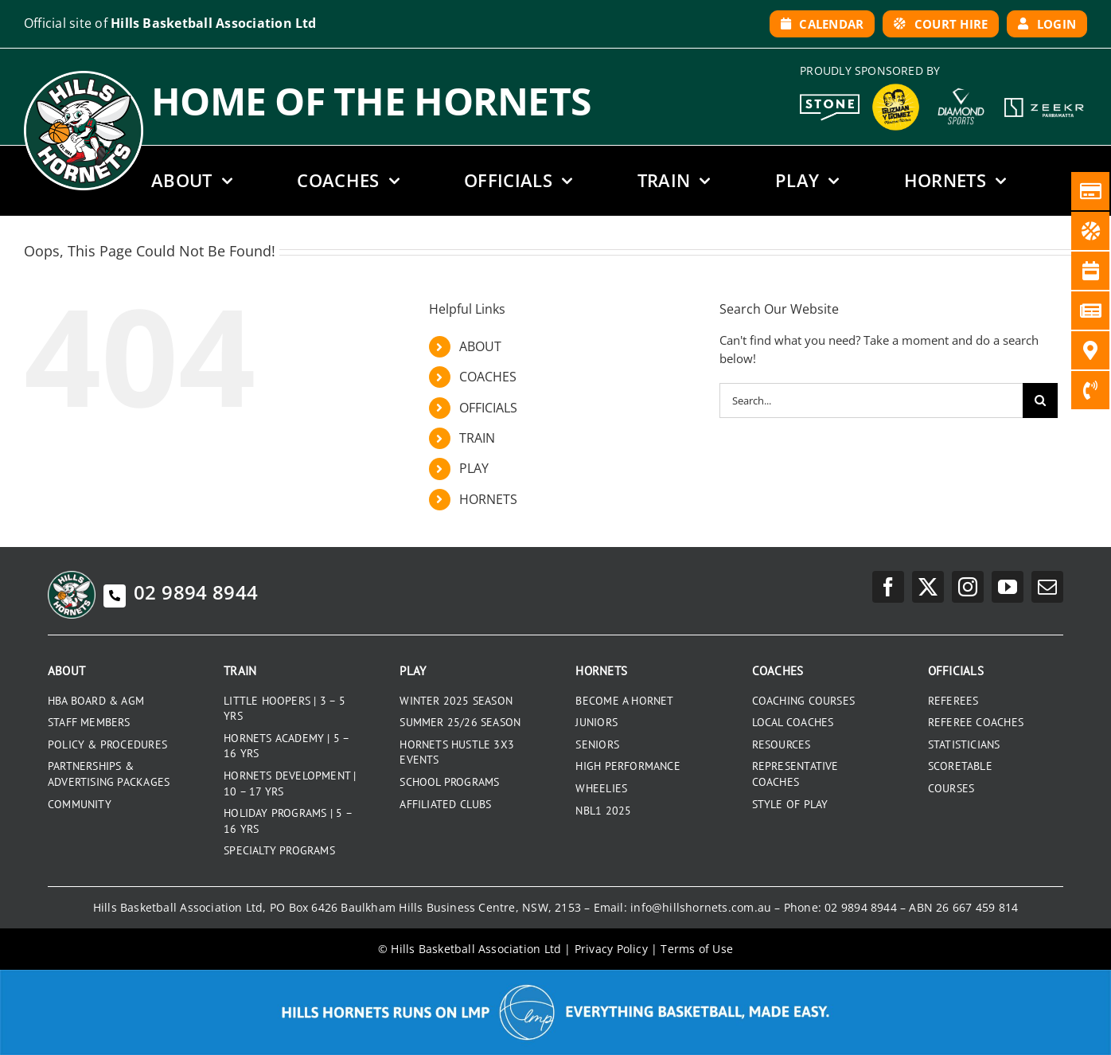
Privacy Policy (611, 948)
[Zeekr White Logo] (1044, 99)
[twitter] (928, 587)
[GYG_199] (896, 88)
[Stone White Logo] (830, 99)
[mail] (1047, 587)
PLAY (474, 468)
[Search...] (871, 400)
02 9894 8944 (180, 592)
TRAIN (477, 438)
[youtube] (1007, 587)
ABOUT (480, 346)
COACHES (488, 376)
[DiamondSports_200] (961, 83)
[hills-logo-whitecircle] (83, 76)
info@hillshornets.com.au (700, 907)
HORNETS (488, 499)
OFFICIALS (488, 407)
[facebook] (888, 587)
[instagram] (968, 587)
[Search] (1040, 400)
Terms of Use (697, 948)
